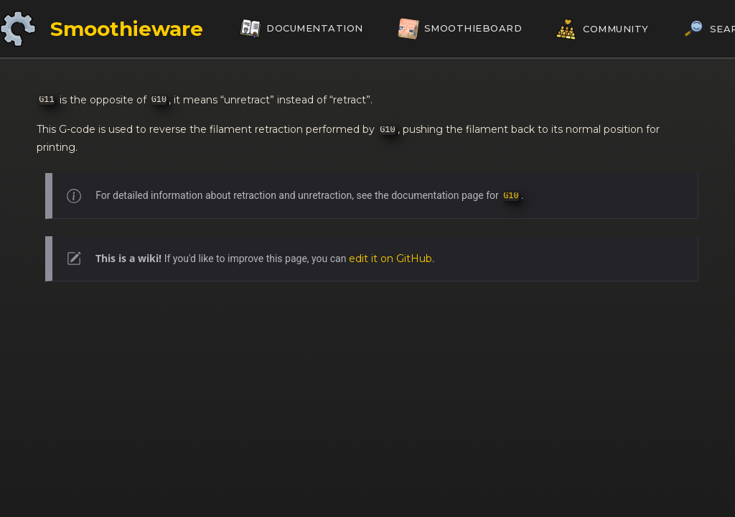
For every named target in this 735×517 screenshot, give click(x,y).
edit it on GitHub (390, 258)
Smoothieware (126, 29)
